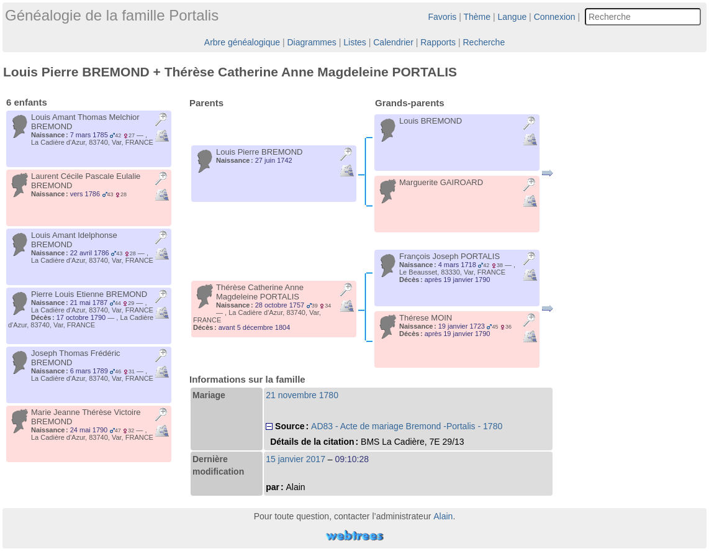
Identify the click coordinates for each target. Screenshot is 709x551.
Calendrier (393, 42)
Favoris (442, 17)
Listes (354, 42)
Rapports (438, 42)
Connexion (555, 17)
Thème (477, 17)
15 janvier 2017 (295, 459)
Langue (512, 17)
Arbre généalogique (242, 42)
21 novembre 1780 (302, 395)
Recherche (484, 42)
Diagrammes (311, 42)
